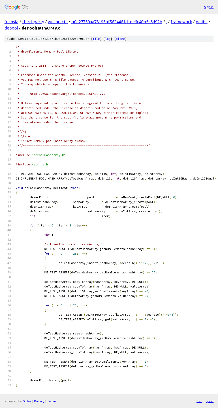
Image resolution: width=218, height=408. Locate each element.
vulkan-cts (58, 21)
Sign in (209, 7)
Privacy (39, 401)
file (96, 39)
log (108, 39)
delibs (201, 21)
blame (120, 39)
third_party (33, 21)
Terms (51, 401)
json (210, 401)
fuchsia (11, 21)
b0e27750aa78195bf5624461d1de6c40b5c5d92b (116, 21)
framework (181, 21)
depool (11, 28)
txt (199, 401)
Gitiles (27, 401)
